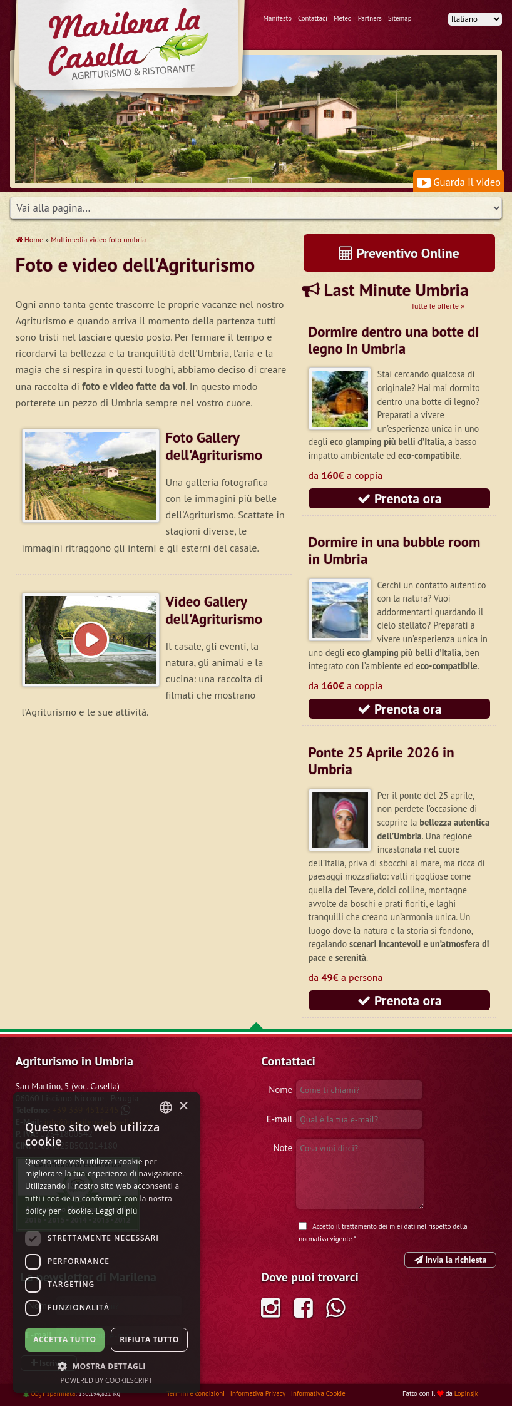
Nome (280, 1090)
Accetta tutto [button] (64, 1339)
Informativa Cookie (318, 1393)
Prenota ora (399, 498)
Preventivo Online (399, 253)
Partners (370, 18)
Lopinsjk (466, 1393)
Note (282, 1148)
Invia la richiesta (450, 1259)
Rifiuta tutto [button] (149, 1339)
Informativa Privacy (258, 1393)
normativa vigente (325, 1238)
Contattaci (312, 18)
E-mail (279, 1119)
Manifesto (278, 18)
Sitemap (400, 18)
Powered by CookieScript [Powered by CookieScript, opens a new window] (107, 1380)
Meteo (343, 18)
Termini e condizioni (196, 1393)
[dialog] (106, 1242)
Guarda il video (459, 182)
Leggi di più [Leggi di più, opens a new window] (117, 1211)
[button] (106, 1366)
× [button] (183, 1106)
